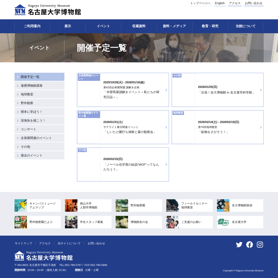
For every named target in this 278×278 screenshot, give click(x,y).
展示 (67, 26)
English (220, 3)
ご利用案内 (32, 26)
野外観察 (27, 103)
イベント (103, 26)
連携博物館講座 (32, 85)
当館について (246, 26)
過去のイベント (32, 155)
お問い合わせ (253, 3)
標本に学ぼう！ (32, 111)
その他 (25, 146)
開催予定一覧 (30, 77)
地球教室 (27, 94)
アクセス (235, 3)
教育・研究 (210, 26)
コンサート (28, 129)
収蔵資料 (139, 26)
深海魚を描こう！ (33, 120)
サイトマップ (23, 243)
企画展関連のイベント (36, 138)
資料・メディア (174, 26)
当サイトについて (69, 243)
